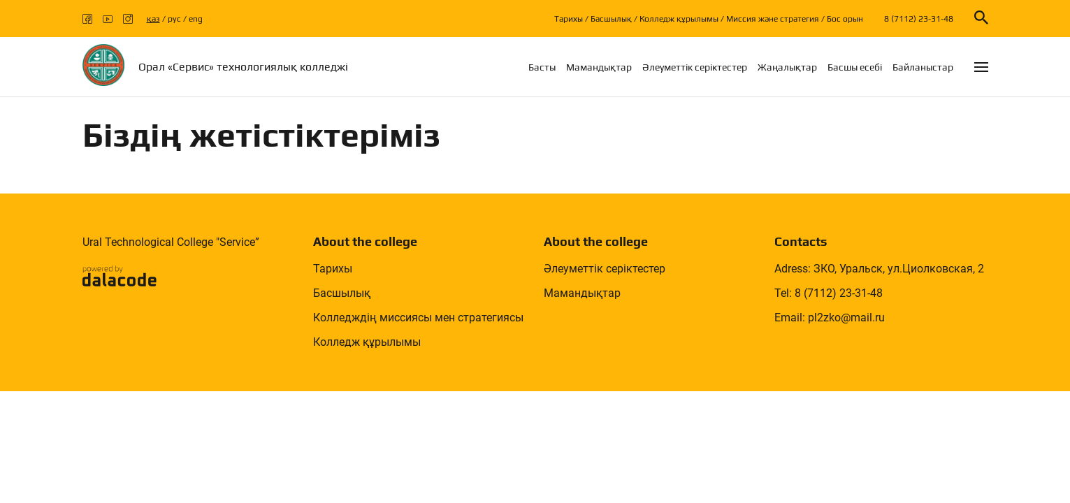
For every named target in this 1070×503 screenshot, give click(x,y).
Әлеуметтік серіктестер (694, 67)
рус (174, 19)
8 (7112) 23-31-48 (918, 19)
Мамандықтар (599, 67)
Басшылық (611, 19)
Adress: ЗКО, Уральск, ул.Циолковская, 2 (879, 268)
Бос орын (845, 19)
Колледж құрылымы (678, 19)
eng (196, 19)
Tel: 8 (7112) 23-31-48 (828, 293)
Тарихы (568, 19)
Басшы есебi (854, 67)
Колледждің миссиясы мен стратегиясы (418, 317)
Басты (542, 67)
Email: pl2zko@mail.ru (829, 317)
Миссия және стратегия (772, 19)
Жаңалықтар (787, 67)
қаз (153, 19)
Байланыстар (922, 67)
